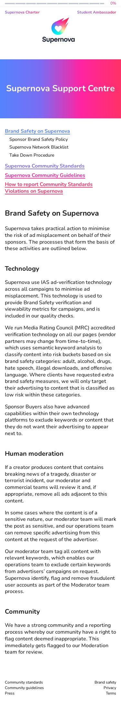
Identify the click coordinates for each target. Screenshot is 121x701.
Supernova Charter (22, 12)
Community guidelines (24, 687)
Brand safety (105, 682)
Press (10, 693)
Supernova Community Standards (45, 166)
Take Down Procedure (31, 155)
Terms (111, 693)
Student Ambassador (96, 12)
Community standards (24, 682)
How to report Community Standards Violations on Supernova (49, 188)
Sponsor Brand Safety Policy (38, 139)
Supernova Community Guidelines (45, 175)
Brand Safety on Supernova (37, 131)
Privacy (110, 687)
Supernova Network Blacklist (38, 147)
